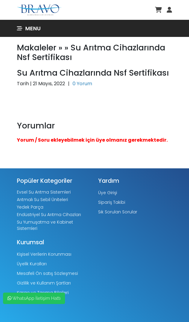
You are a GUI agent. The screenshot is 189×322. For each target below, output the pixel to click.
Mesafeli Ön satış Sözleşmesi (47, 273)
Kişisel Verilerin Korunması (44, 254)
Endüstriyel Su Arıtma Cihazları (49, 215)
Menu (29, 28)
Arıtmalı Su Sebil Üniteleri (42, 200)
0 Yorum (82, 83)
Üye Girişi (107, 193)
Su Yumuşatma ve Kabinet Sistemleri (45, 225)
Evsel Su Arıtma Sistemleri (44, 192)
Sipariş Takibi (111, 202)
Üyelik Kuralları (32, 264)
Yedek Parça (30, 207)
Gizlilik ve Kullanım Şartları (44, 283)
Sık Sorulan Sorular (117, 212)
